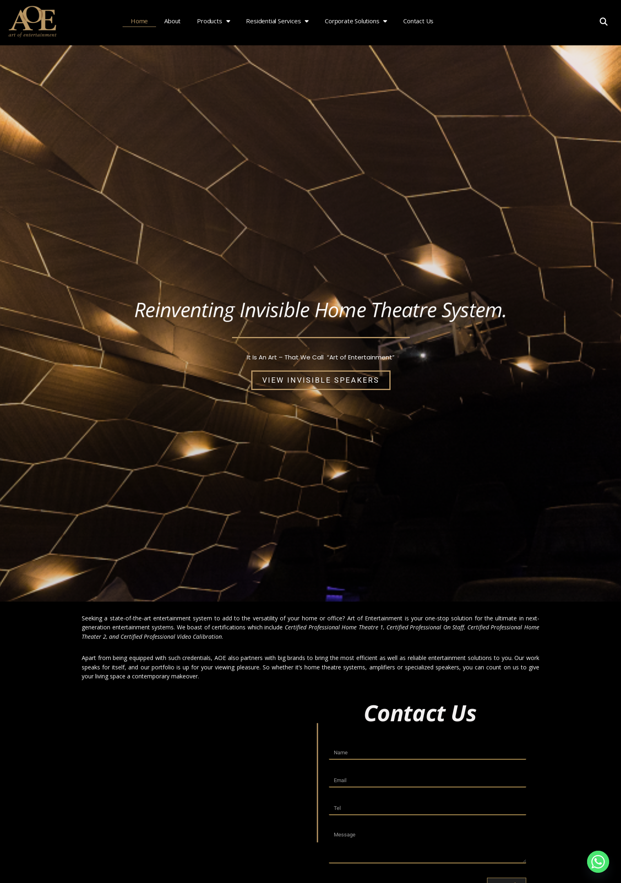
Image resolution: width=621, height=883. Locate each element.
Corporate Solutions (356, 21)
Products (213, 21)
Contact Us (418, 21)
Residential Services (277, 21)
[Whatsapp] (598, 862)
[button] (603, 21)
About (172, 21)
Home (139, 21)
